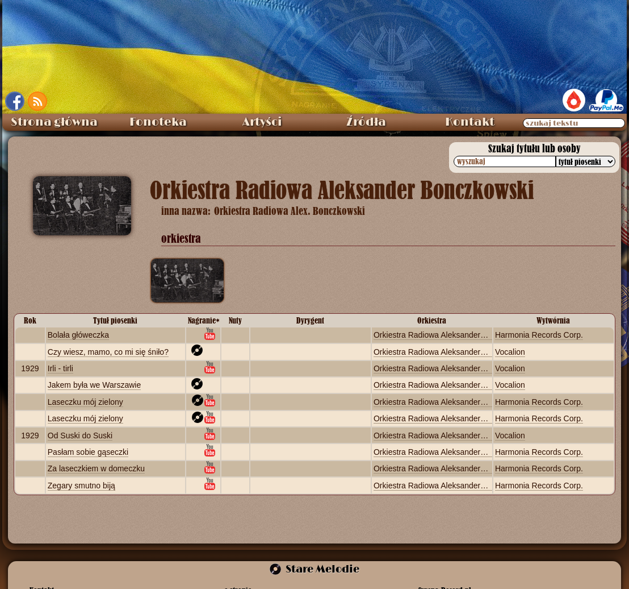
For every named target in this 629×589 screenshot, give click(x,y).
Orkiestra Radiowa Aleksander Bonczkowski (451, 334)
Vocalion (510, 351)
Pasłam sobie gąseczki (88, 452)
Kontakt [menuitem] (469, 122)
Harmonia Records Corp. (539, 334)
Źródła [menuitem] (366, 122)
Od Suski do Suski (80, 435)
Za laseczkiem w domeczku (96, 468)
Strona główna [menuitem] (54, 122)
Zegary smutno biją (81, 485)
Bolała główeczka (78, 334)
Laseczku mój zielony (85, 402)
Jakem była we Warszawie (94, 384)
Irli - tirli (60, 368)
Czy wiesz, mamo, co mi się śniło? (108, 351)
